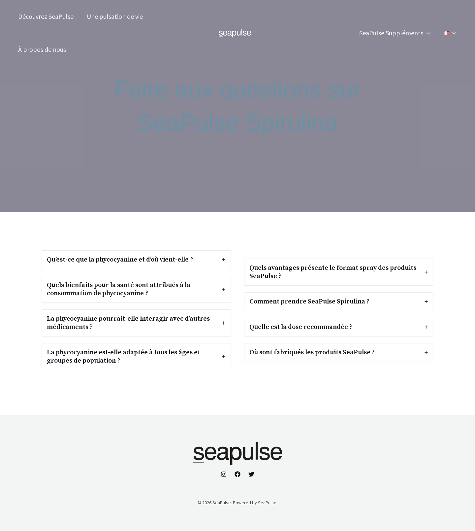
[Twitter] (251, 474)
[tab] (136, 259)
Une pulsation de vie (115, 16)
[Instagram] (224, 474)
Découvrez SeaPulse (46, 16)
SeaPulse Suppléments (394, 33)
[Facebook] (237, 474)
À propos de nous (42, 49)
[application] (426, 33)
